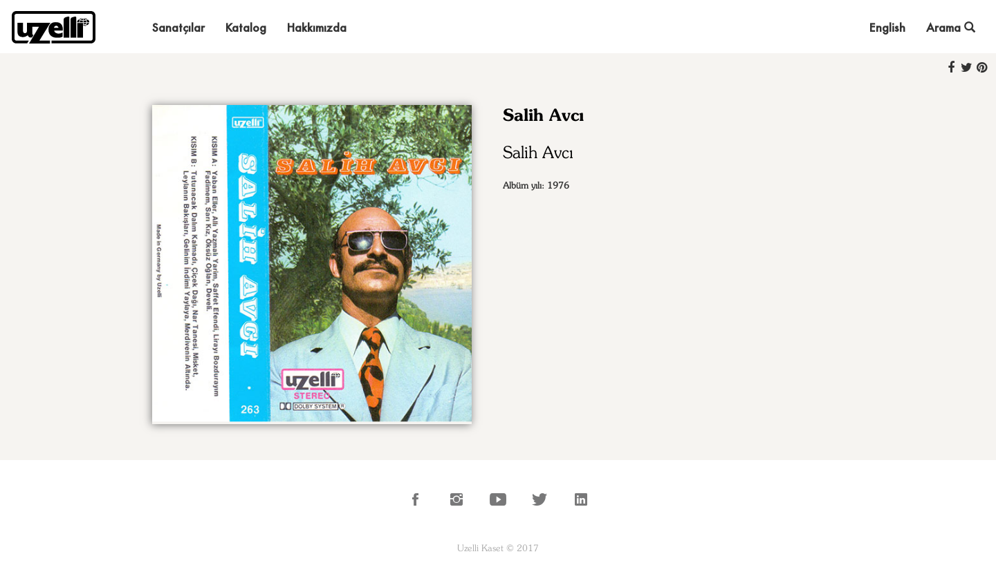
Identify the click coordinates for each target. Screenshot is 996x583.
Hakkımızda (317, 27)
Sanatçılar (178, 27)
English (887, 27)
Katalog (245, 27)
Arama (950, 27)
